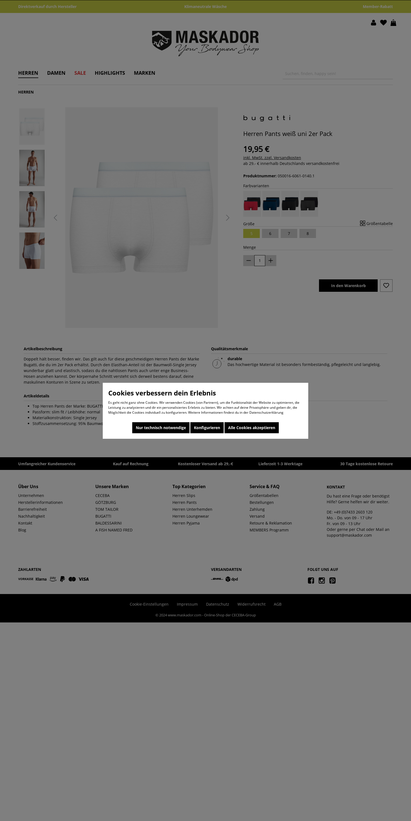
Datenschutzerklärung (266, 412)
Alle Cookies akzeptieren (251, 427)
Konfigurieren (207, 427)
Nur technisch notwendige (161, 427)
